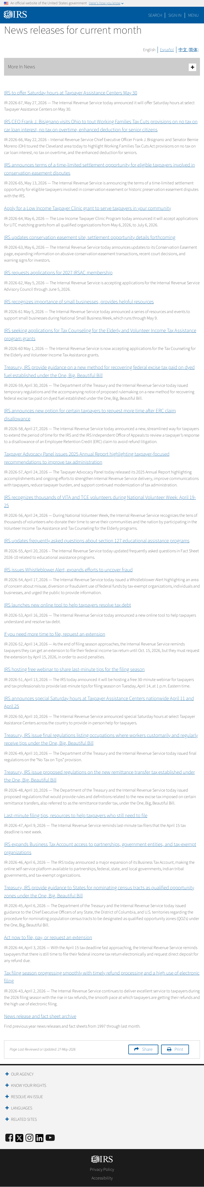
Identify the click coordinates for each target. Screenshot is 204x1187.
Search (155, 15)
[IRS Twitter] (19, 1139)
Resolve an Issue (27, 1097)
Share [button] (147, 1049)
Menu (193, 15)
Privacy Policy (102, 1169)
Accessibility (102, 1178)
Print (178, 1049)
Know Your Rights (28, 1085)
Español (167, 50)
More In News (102, 67)
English (149, 50)
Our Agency (22, 1074)
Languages (21, 1108)
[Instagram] (29, 1138)
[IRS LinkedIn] (39, 1139)
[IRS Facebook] (9, 1138)
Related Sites (24, 1119)
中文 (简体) (188, 50)
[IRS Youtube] (50, 1138)
